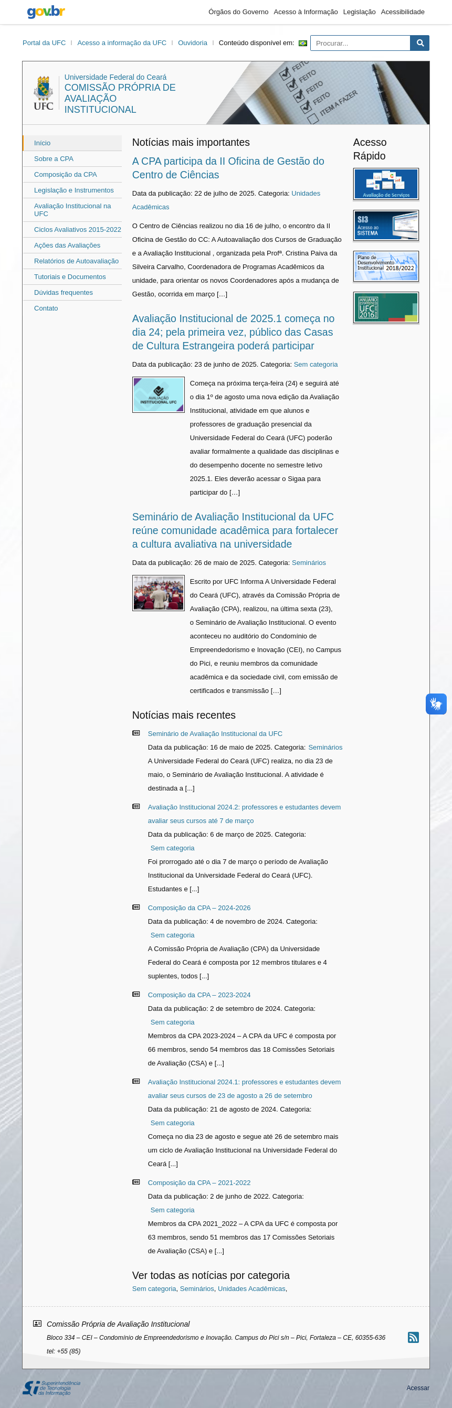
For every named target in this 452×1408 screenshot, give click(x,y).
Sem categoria (316, 364)
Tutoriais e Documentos (70, 277)
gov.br (46, 12)
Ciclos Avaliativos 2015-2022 (77, 229)
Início (42, 143)
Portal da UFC (44, 43)
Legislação (359, 12)
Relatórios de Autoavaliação (76, 261)
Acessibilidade (403, 12)
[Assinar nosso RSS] (413, 1337)
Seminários (309, 563)
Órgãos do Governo (238, 12)
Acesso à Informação (306, 12)
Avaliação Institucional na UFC (72, 210)
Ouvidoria (192, 43)
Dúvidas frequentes (63, 292)
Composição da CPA (65, 174)
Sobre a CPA (53, 159)
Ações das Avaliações (67, 245)
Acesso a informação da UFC (121, 43)
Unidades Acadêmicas (252, 1289)
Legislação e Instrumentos (74, 190)
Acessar (418, 1388)
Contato (46, 308)
